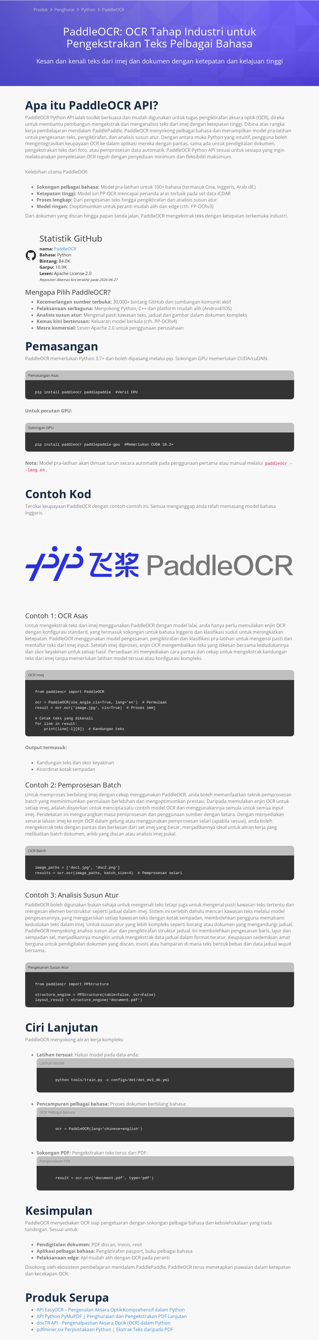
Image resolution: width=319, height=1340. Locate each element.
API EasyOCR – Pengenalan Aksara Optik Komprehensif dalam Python (111, 1310)
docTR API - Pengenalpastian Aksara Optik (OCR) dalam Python (104, 1323)
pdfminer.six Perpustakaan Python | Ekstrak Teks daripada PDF (105, 1329)
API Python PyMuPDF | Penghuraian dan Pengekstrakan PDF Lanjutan (112, 1316)
